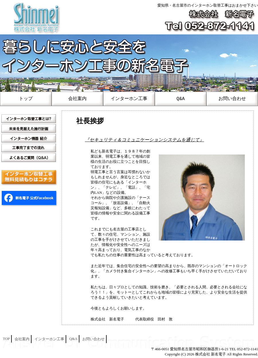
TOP (6, 339)
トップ (26, 99)
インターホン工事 (129, 99)
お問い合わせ (232, 99)
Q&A (181, 99)
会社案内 (77, 99)
